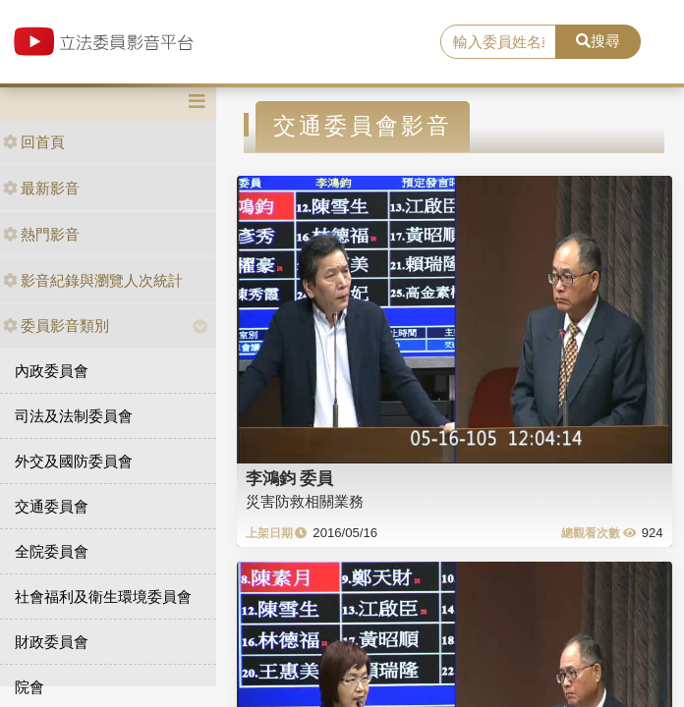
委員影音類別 (56, 325)
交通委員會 (51, 506)
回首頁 (34, 142)
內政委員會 (51, 370)
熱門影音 (41, 234)
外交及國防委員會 (74, 461)
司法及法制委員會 (74, 416)
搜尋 (598, 40)
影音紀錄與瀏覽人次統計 (93, 280)
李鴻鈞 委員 (290, 478)
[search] (498, 42)
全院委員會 (51, 551)
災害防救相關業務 (305, 501)
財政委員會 (51, 641)
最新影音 (41, 188)
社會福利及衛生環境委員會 (103, 596)
